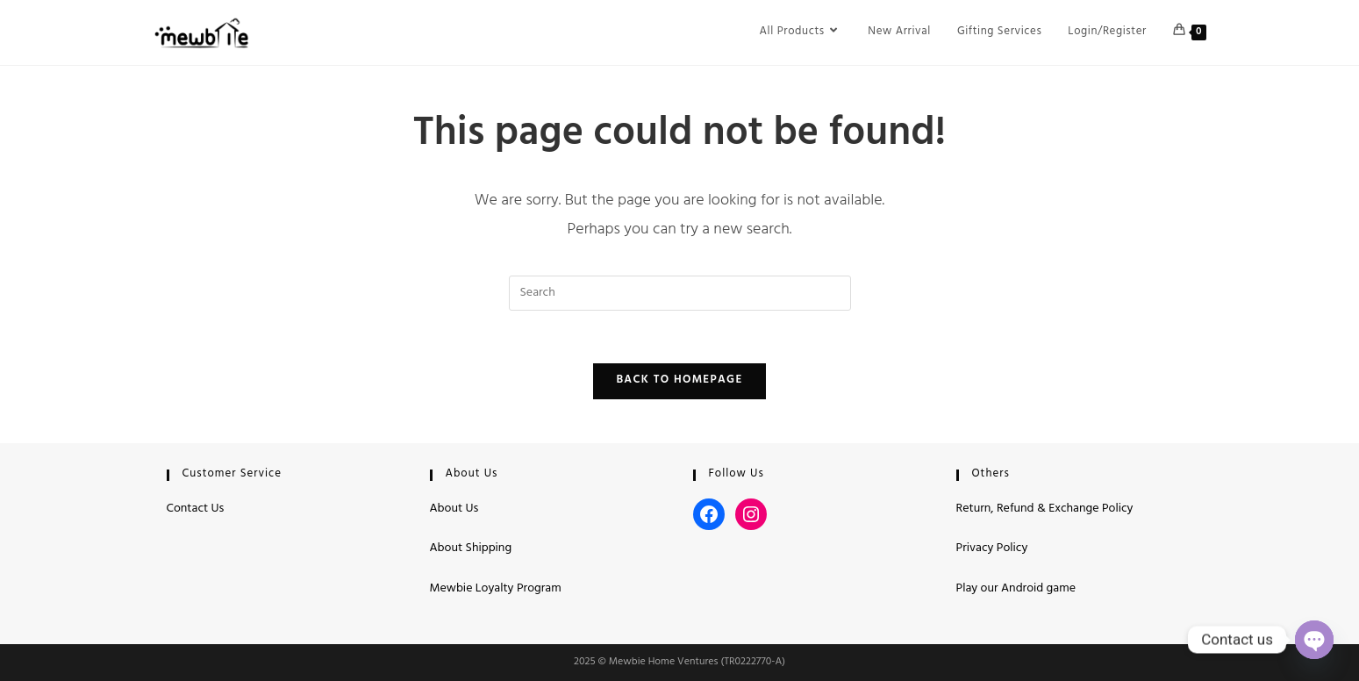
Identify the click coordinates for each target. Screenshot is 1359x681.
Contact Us (196, 509)
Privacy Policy (992, 549)
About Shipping (471, 549)
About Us (454, 509)
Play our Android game (1016, 589)
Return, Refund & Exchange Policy (1045, 509)
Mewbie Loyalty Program (495, 589)
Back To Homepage (679, 380)
